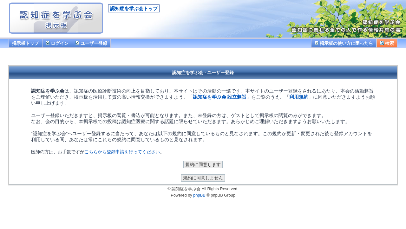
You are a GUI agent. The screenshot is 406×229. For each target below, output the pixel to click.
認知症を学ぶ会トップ (134, 8)
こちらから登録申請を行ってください (122, 151)
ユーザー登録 (91, 43)
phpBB (199, 195)
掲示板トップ (25, 43)
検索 (387, 43)
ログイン (57, 43)
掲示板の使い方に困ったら (344, 43)
